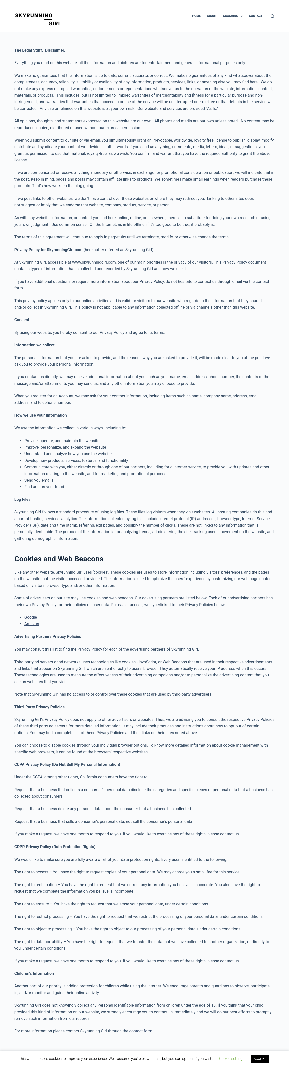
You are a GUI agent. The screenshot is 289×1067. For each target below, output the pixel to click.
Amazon (31, 623)
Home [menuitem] (196, 16)
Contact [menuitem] (255, 16)
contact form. (142, 1031)
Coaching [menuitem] (234, 16)
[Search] (272, 16)
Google (30, 617)
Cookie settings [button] (231, 1058)
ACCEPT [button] (260, 1059)
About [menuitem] (212, 16)
